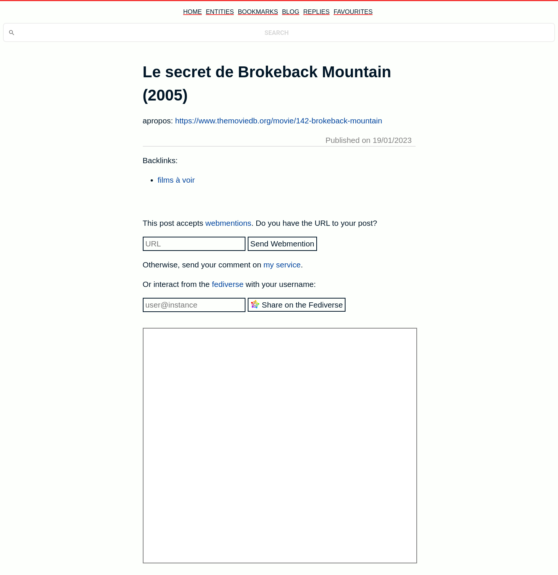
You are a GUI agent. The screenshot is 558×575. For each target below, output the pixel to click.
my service (282, 264)
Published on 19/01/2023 (368, 140)
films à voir (176, 180)
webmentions (228, 223)
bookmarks (258, 11)
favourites (353, 11)
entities (220, 11)
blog (290, 11)
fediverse (227, 284)
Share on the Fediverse (296, 304)
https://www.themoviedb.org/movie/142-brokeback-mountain (278, 120)
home (192, 11)
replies (316, 11)
